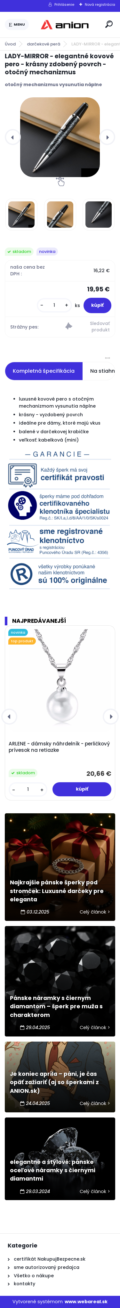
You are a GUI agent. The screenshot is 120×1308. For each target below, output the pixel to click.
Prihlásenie (64, 4)
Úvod (10, 44)
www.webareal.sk (86, 1301)
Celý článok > (95, 912)
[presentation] (13, 137)
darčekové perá (43, 44)
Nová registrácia (100, 4)
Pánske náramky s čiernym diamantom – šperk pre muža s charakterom (56, 1006)
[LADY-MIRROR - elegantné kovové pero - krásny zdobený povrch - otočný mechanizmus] (60, 137)
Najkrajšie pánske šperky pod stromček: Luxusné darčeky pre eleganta (57, 891)
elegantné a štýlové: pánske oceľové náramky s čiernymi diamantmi (52, 1170)
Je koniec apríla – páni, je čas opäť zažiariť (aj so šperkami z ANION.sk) (54, 1082)
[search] (109, 24)
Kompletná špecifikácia (44, 371)
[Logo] (66, 24)
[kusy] (54, 305)
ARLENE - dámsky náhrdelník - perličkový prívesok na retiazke (59, 747)
